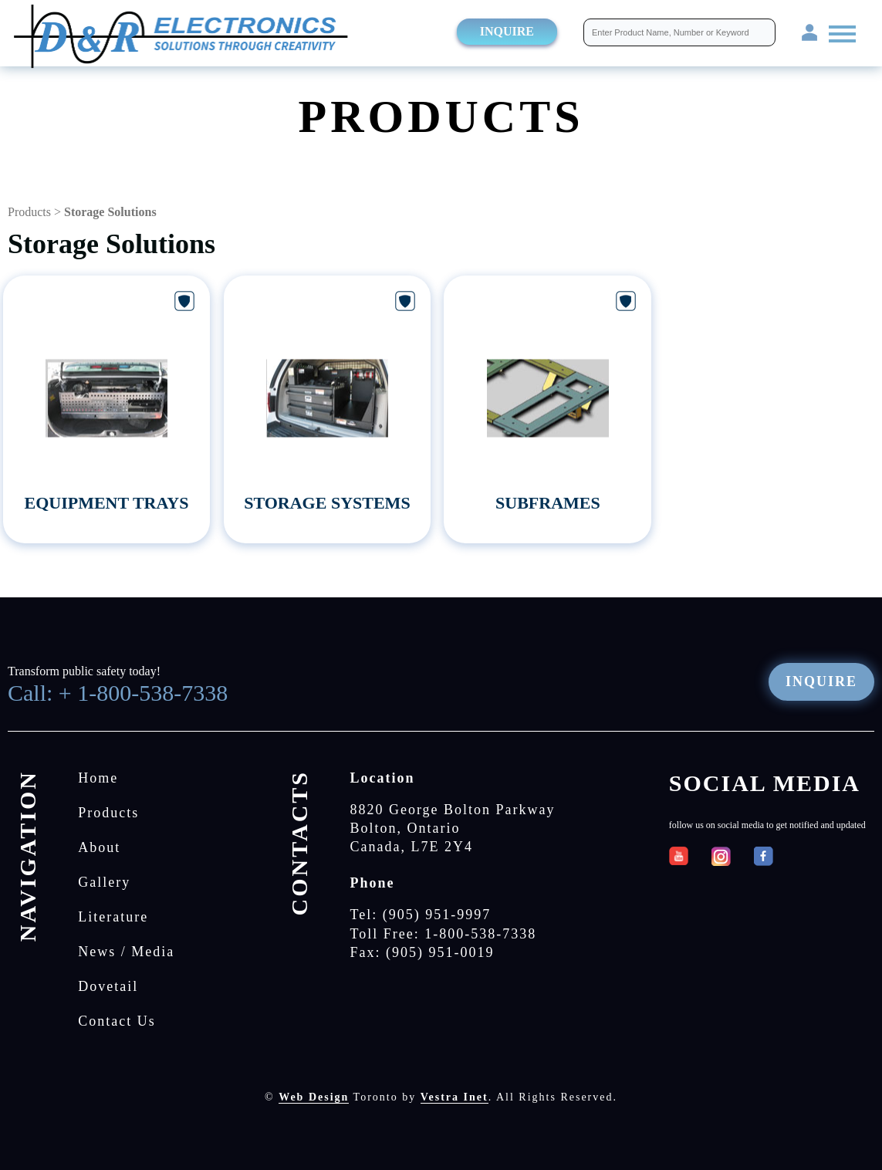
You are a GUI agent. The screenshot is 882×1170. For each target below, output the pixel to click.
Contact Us (117, 1021)
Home (98, 778)
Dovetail (108, 986)
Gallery (104, 882)
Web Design (314, 1097)
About (99, 847)
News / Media (126, 951)
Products (29, 211)
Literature (113, 917)
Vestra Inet (454, 1097)
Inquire (507, 31)
